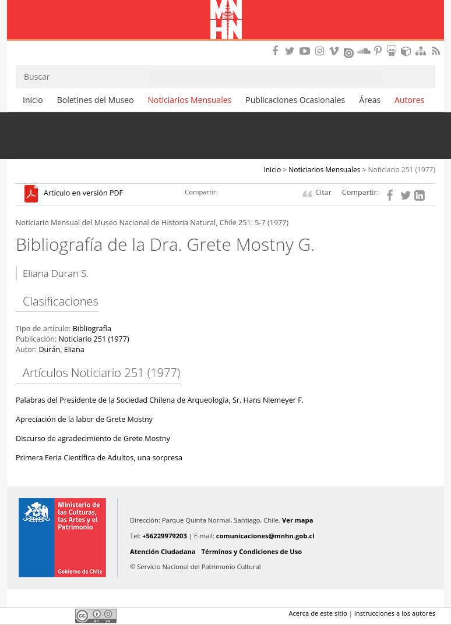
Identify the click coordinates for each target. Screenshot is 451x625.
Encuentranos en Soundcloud (364, 51)
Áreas (369, 99)
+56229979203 (164, 535)
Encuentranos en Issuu (350, 51)
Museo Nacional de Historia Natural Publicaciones (226, 20)
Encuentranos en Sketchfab (408, 51)
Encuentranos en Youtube (306, 51)
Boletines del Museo (95, 99)
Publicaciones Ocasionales (295, 99)
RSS (437, 51)
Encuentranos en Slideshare (393, 51)
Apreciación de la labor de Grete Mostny (84, 419)
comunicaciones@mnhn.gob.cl (265, 535)
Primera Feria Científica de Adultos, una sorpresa (99, 458)
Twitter (43, 616)
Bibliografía (92, 328)
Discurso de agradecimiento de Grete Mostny (93, 438)
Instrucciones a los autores (394, 613)
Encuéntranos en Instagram (321, 51)
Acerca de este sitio (317, 613)
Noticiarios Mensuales (190, 99)
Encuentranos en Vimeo (336, 51)
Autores (409, 99)
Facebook (23, 616)
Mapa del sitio (422, 51)
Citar (323, 192)
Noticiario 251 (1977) (402, 170)
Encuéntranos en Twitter (292, 51)
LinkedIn (62, 616)
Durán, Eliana (61, 349)
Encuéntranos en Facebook (277, 51)
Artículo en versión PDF (83, 193)
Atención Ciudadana (163, 551)
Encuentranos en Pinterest (379, 51)
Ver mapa (297, 520)
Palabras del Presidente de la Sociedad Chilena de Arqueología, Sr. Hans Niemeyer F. (160, 400)
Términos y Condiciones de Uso (252, 551)
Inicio (33, 99)
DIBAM (225, 43)
